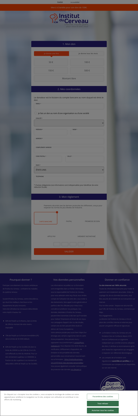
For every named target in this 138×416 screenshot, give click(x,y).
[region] (69, 403)
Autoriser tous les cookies (103, 410)
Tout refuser (102, 403)
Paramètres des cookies (103, 396)
